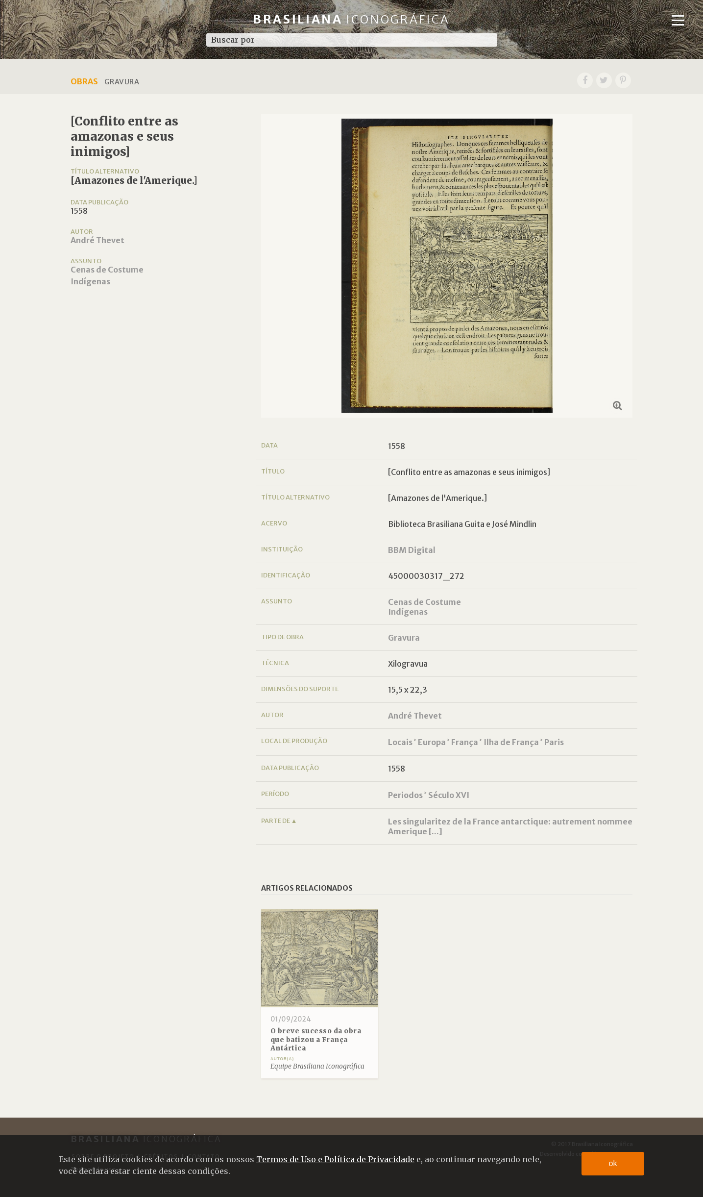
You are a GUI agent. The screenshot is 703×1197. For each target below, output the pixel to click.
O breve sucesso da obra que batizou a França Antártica (316, 1039)
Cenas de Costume (107, 269)
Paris (554, 742)
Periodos (405, 795)
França (464, 742)
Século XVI (448, 795)
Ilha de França (511, 742)
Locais (400, 742)
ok (613, 1163)
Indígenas (90, 281)
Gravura (404, 638)
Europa (432, 742)
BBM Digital (412, 550)
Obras (84, 81)
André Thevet (97, 240)
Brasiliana (351, 19)
